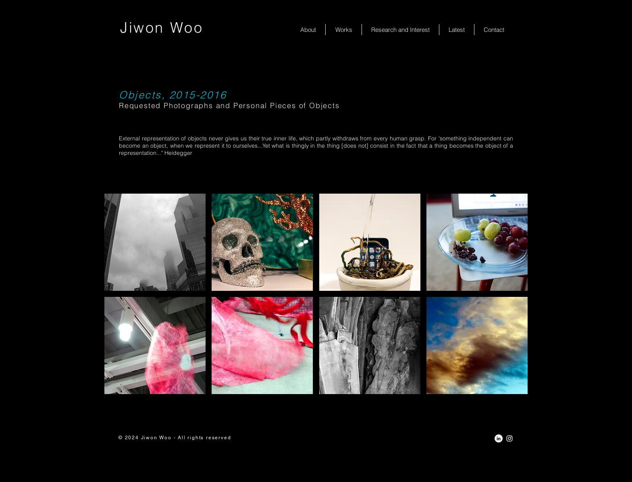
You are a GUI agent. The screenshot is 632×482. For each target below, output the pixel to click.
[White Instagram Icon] (509, 438)
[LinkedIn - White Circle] (499, 438)
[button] (155, 242)
